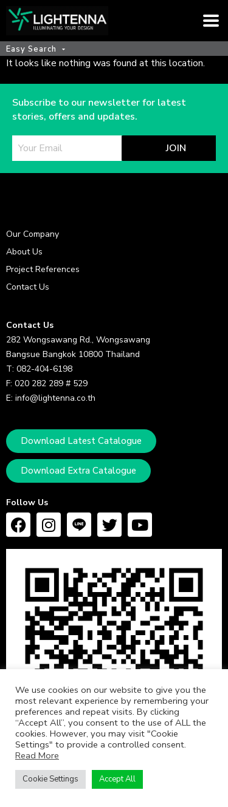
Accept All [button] (117, 779)
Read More (37, 755)
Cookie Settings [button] (50, 779)
